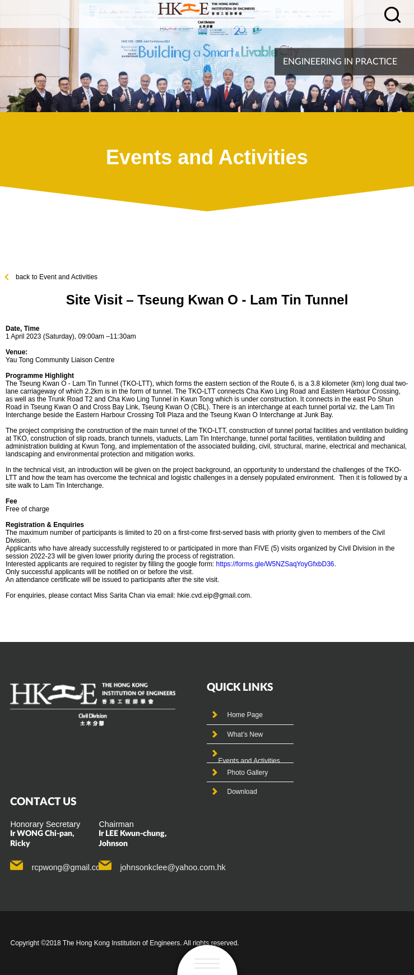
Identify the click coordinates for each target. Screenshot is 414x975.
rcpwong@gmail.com (69, 867)
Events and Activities (249, 761)
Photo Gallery (247, 773)
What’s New (245, 734)
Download (242, 792)
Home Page (244, 715)
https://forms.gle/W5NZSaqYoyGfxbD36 (275, 564)
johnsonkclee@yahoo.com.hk (172, 867)
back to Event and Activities (51, 277)
